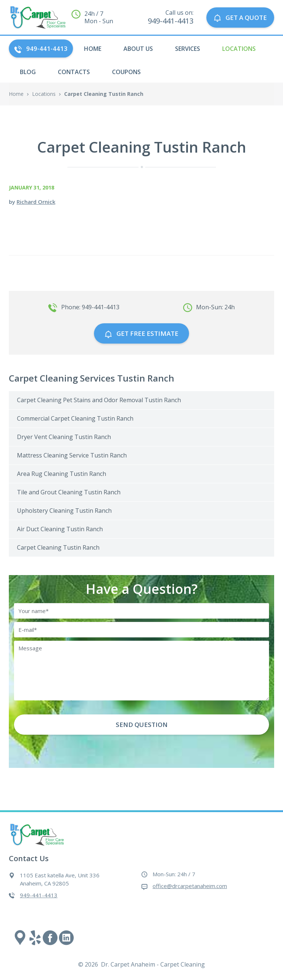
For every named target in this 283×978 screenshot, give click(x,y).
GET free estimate (141, 333)
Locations (239, 49)
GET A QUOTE (240, 17)
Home (16, 93)
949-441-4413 (40, 48)
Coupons (126, 72)
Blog (28, 72)
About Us (138, 49)
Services (187, 49)
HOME (92, 49)
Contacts (74, 72)
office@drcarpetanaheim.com (190, 886)
